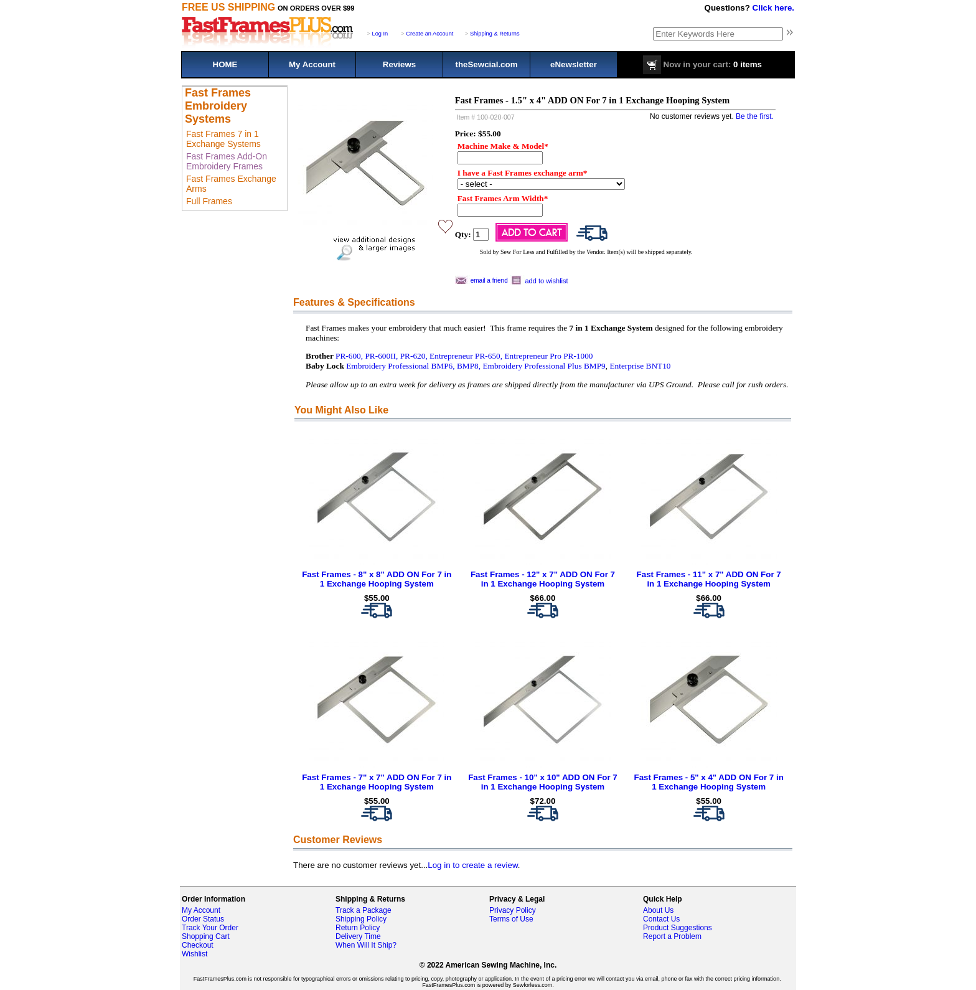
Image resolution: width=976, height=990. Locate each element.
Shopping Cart (206, 936)
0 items (702, 64)
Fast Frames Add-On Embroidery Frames (226, 161)
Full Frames (209, 201)
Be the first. (755, 116)
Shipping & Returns (495, 34)
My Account (312, 64)
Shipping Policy (361, 919)
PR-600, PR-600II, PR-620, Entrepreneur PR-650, (419, 356)
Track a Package (364, 910)
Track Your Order (210, 927)
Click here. (773, 7)
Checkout (198, 945)
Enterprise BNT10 (639, 365)
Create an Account (429, 34)
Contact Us (661, 919)
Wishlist (194, 954)
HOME (225, 64)
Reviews (399, 64)
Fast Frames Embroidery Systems (218, 106)
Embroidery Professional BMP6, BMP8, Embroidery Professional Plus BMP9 (476, 365)
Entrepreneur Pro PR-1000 (548, 356)
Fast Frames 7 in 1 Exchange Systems (223, 139)
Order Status (203, 919)
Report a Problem (672, 936)
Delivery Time (358, 936)
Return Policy (358, 927)
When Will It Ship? (366, 945)
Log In (380, 34)
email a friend (489, 280)
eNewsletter (573, 64)
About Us (658, 910)
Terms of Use (511, 919)
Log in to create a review (472, 865)
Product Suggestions (677, 927)
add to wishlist (546, 281)
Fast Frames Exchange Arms (231, 184)
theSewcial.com (486, 64)
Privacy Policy (512, 910)
